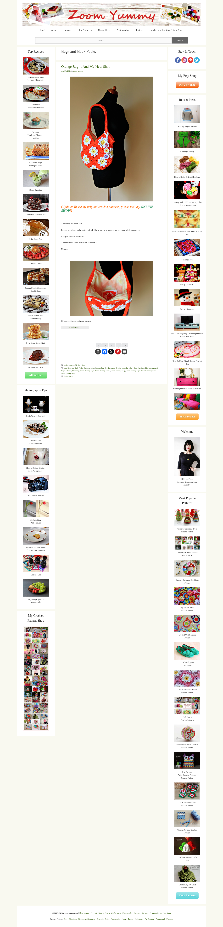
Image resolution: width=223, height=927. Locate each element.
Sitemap (145, 913)
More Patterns (187, 895)
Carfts (86, 368)
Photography (123, 30)
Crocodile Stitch (103, 919)
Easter (130, 919)
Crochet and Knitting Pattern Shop (166, 30)
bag (65, 368)
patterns (68, 371)
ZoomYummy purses (148, 371)
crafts (66, 365)
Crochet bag (99, 368)
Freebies (169, 919)
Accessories (115, 919)
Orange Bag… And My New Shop (85, 66)
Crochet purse (110, 368)
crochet (71, 365)
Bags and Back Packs (75, 368)
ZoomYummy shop (68, 373)
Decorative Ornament (86, 919)
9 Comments (68, 376)
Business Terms (156, 913)
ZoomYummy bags (133, 371)
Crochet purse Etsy (122, 368)
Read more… (75, 327)
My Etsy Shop (80, 365)
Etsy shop (133, 368)
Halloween (139, 919)
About (54, 30)
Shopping (75, 371)
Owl (65, 919)
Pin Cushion (149, 919)
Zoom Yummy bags (87, 371)
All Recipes (35, 375)
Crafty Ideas (104, 30)
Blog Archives (85, 30)
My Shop (167, 913)
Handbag (141, 368)
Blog (42, 30)
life (146, 368)
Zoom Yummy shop (118, 371)
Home (124, 919)
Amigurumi (160, 919)
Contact (67, 30)
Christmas (73, 919)
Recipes (139, 30)
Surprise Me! (187, 416)
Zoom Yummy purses (102, 371)
